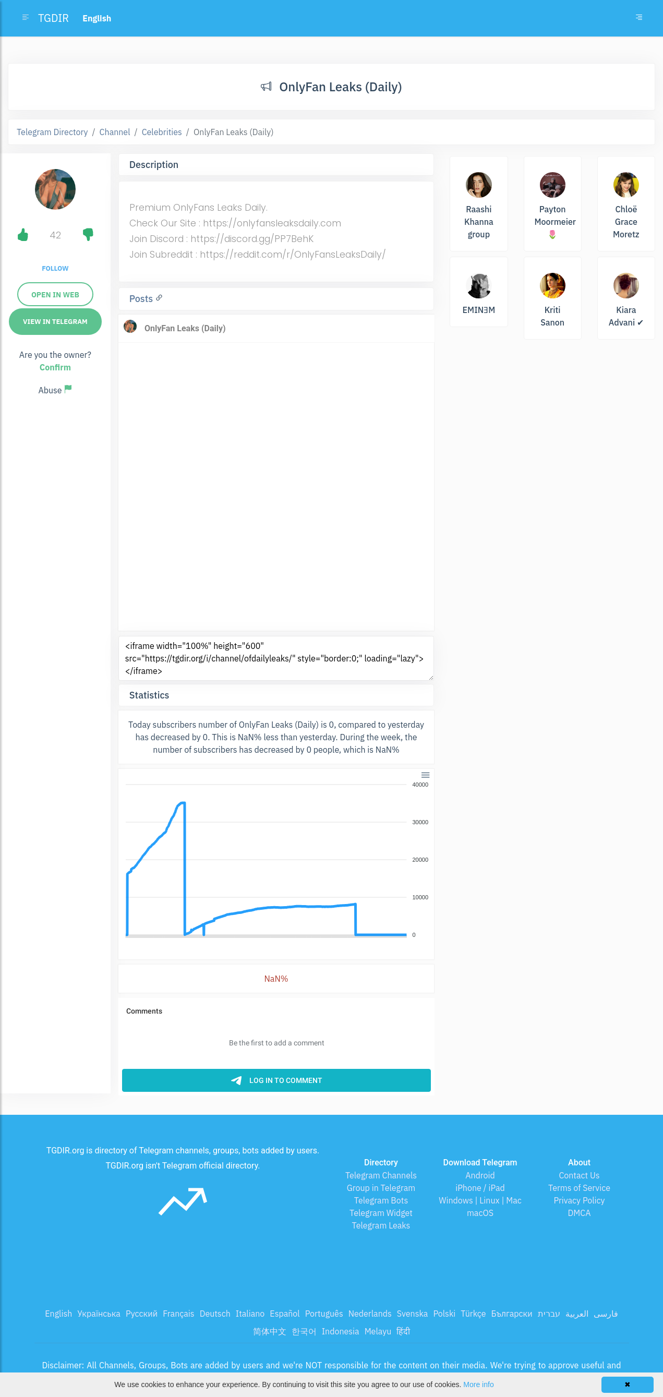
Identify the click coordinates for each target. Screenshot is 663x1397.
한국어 (304, 1331)
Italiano (250, 1313)
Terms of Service (579, 1188)
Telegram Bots (381, 1200)
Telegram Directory (52, 132)
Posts (142, 299)
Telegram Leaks (381, 1225)
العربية (576, 1313)
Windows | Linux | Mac (480, 1200)
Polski (444, 1313)
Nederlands (370, 1313)
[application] (276, 860)
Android (480, 1175)
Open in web (55, 294)
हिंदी (403, 1331)
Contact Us (579, 1175)
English (58, 1313)
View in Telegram (55, 321)
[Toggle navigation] (639, 18)
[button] (424, 774)
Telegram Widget (381, 1213)
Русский (142, 1313)
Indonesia (340, 1331)
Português (324, 1313)
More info (478, 1384)
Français (178, 1313)
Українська (98, 1313)
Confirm (55, 367)
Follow (55, 268)
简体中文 (269, 1331)
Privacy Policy (579, 1200)
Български (512, 1313)
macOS (480, 1213)
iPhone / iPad (480, 1188)
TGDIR (53, 18)
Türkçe (473, 1313)
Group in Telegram (381, 1188)
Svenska (412, 1313)
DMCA (579, 1213)
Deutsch (215, 1313)
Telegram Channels (381, 1175)
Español (284, 1313)
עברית (549, 1313)
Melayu (378, 1331)
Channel (115, 132)
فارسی (606, 1313)
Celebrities (162, 132)
